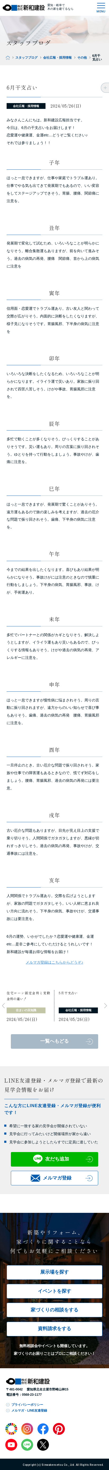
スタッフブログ (26, 57)
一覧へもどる (54, 1041)
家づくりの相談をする (54, 1309)
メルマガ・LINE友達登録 (29, 1410)
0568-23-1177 (32, 1395)
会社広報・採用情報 (57, 57)
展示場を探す (54, 1272)
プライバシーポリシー (27, 1405)
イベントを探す (54, 1291)
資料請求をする (54, 1328)
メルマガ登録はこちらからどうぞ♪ (54, 962)
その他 (82, 57)
